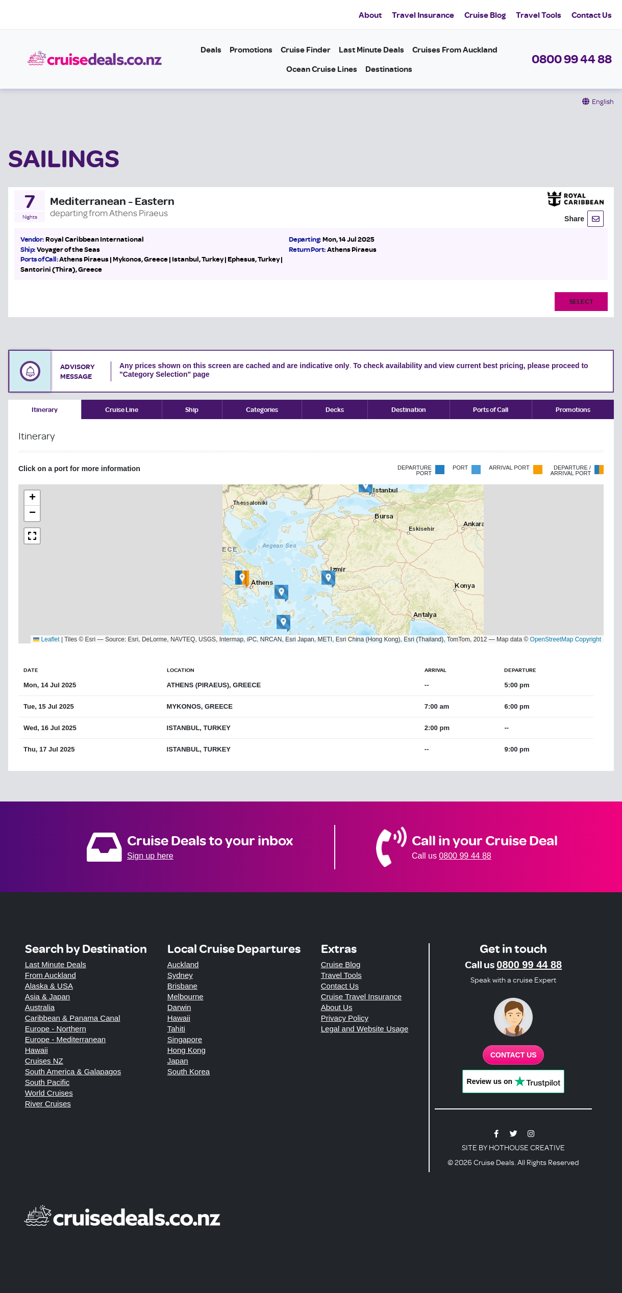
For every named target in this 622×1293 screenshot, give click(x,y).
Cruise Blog (485, 14)
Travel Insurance (423, 14)
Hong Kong (186, 1050)
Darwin (179, 1007)
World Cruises (49, 1093)
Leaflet (46, 639)
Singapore (184, 1039)
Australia (40, 1007)
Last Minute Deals (371, 49)
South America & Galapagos (73, 1071)
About (370, 14)
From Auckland (50, 975)
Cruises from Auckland (454, 49)
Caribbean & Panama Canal (72, 1018)
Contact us (513, 1055)
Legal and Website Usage (365, 1028)
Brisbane (182, 985)
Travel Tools (538, 14)
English (603, 101)
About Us (337, 1007)
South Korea (188, 1071)
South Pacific (47, 1082)
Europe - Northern (55, 1028)
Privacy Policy (344, 1018)
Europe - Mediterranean (65, 1039)
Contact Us (591, 14)
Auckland (183, 964)
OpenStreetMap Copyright (565, 639)
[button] (242, 579)
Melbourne (185, 996)
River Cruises (48, 1103)
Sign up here (150, 855)
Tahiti (176, 1028)
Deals (211, 49)
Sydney (180, 975)
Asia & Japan (47, 996)
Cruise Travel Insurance (361, 996)
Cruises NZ (44, 1060)
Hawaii (36, 1050)
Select (581, 301)
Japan (177, 1060)
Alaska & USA (49, 985)
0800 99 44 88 (572, 58)
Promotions (251, 49)
